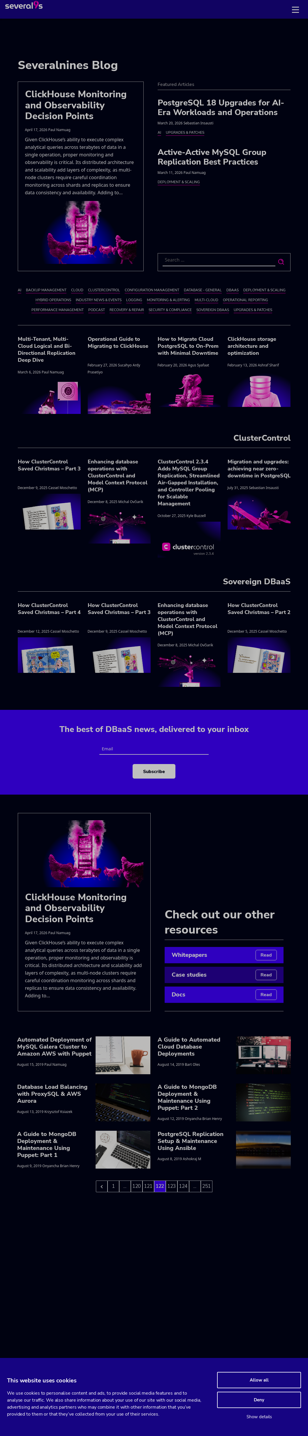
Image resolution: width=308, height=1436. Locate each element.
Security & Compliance (170, 310)
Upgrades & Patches (185, 132)
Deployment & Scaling (179, 182)
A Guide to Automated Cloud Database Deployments (189, 1047)
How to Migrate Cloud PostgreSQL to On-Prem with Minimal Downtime (188, 346)
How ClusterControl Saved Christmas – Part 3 (49, 465)
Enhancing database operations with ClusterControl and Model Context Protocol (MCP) (117, 475)
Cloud (77, 290)
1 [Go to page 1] (113, 1186)
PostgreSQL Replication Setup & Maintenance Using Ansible (190, 1141)
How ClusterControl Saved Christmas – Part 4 (49, 609)
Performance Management (57, 310)
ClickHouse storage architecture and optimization (252, 346)
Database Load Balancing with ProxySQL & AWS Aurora (52, 1094)
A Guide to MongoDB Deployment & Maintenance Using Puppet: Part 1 (46, 1144)
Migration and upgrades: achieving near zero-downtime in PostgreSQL (259, 468)
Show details (259, 1417)
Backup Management (46, 290)
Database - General (203, 290)
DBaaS (232, 290)
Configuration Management (152, 290)
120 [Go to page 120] (136, 1186)
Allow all (259, 1380)
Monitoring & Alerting (168, 300)
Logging (134, 300)
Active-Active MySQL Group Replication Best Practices (212, 157)
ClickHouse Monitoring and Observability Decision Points (76, 105)
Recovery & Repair (127, 310)
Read (266, 955)
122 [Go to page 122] (160, 1186)
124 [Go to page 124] (183, 1186)
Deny (259, 1400)
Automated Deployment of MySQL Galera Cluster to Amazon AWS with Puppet (54, 1047)
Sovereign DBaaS (212, 310)
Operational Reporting (245, 300)
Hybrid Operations (53, 300)
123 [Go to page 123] (171, 1186)
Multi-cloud (206, 300)
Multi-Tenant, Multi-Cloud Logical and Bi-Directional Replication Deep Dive (46, 350)
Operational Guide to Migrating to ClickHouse (118, 343)
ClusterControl (104, 290)
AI (159, 132)
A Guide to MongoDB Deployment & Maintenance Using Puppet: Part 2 (187, 1097)
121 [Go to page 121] (148, 1186)
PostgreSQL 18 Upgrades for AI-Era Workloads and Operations (221, 107)
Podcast (96, 310)
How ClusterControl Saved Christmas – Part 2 (259, 609)
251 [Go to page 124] (206, 1186)
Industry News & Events (99, 300)
